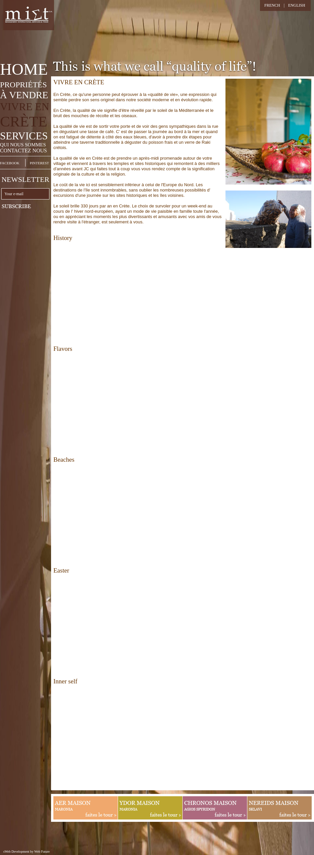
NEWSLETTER (25, 179)
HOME (24, 69)
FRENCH (272, 5)
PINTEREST (39, 163)
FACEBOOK (9, 163)
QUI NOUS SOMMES (23, 144)
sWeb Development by (18, 851)
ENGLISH (296, 5)
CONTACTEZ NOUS (23, 150)
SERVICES (24, 136)
